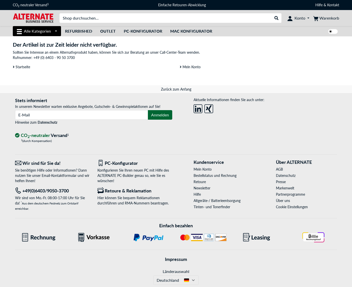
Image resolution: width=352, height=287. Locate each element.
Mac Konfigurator (191, 31)
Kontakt (333, 5)
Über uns (283, 200)
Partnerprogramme (290, 194)
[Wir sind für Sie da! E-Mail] (52, 163)
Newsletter (202, 188)
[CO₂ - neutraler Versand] (42, 135)
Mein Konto (190, 67)
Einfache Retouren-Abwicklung (182, 5)
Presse (281, 182)
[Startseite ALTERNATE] (33, 18)
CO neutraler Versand (31, 5)
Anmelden (160, 114)
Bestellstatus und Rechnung (215, 175)
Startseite (21, 67)
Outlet (108, 31)
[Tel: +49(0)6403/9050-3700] (52, 190)
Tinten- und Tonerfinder (212, 207)
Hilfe (319, 5)
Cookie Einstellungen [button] (292, 207)
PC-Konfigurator (143, 31)
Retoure (200, 182)
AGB (279, 169)
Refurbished (78, 31)
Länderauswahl (176, 271)
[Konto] (298, 18)
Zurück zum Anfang (176, 89)
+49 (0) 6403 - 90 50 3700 (54, 57)
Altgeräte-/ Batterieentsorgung (217, 200)
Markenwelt (285, 188)
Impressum (176, 259)
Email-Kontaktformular (59, 175)
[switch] (333, 31)
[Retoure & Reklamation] (134, 190)
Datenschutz (47, 122)
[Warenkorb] (326, 18)
